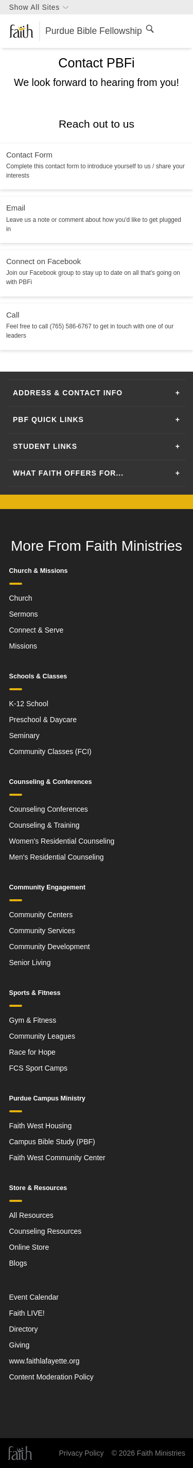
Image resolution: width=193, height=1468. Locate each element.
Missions (23, 646)
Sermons (23, 614)
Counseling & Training (44, 825)
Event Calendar (34, 1297)
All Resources (31, 1215)
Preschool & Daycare (43, 719)
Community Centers (41, 915)
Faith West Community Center (57, 1158)
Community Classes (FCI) (50, 751)
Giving (19, 1345)
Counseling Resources (45, 1231)
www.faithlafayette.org (44, 1361)
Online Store (29, 1247)
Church (20, 598)
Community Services (42, 931)
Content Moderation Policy (51, 1377)
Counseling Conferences (48, 809)
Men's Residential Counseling (56, 857)
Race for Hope (32, 1052)
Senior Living (30, 962)
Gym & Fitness (33, 1020)
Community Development (49, 946)
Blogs (18, 1263)
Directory (23, 1329)
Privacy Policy (81, 1453)
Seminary (24, 735)
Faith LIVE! (27, 1313)
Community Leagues (42, 1036)
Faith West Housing (40, 1126)
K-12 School (28, 704)
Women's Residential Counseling (62, 841)
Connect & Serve (36, 630)
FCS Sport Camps (38, 1068)
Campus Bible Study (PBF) (52, 1142)
